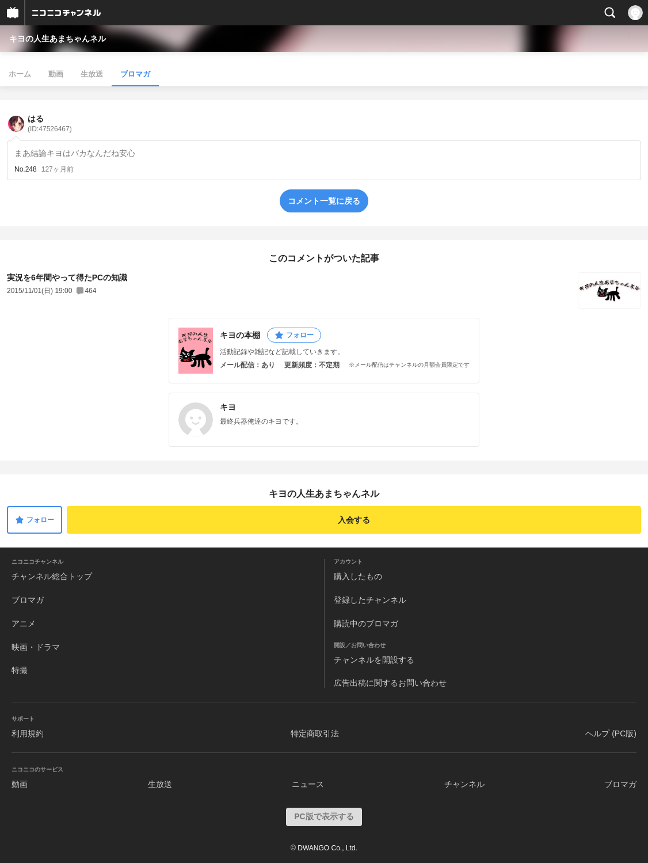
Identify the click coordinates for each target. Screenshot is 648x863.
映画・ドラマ (36, 647)
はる (50, 123)
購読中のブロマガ (366, 623)
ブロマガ (135, 74)
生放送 (92, 74)
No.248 (25, 169)
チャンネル (464, 784)
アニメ (24, 623)
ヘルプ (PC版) (610, 733)
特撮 (20, 670)
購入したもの (358, 576)
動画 (55, 74)
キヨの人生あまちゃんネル (57, 38)
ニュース (308, 784)
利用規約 (28, 733)
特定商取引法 (315, 733)
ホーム (20, 74)
